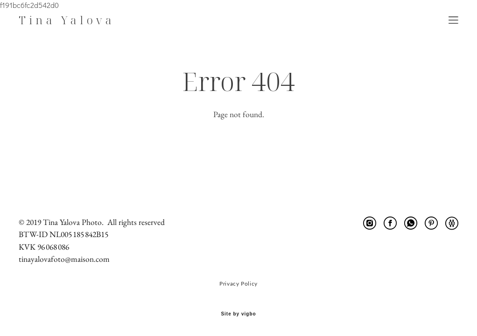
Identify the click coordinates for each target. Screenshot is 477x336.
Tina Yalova (67, 20)
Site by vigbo (238, 314)
